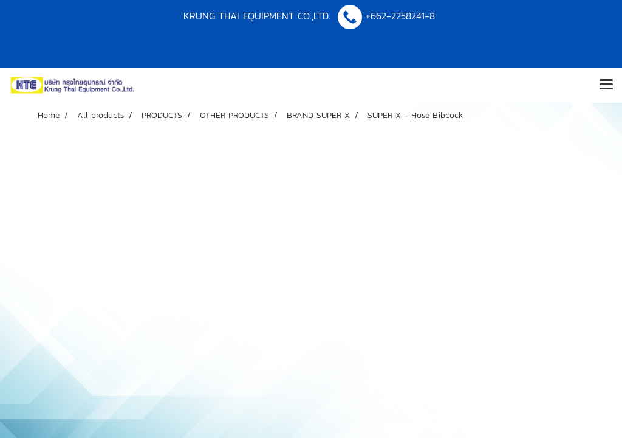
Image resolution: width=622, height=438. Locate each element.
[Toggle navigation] (606, 85)
